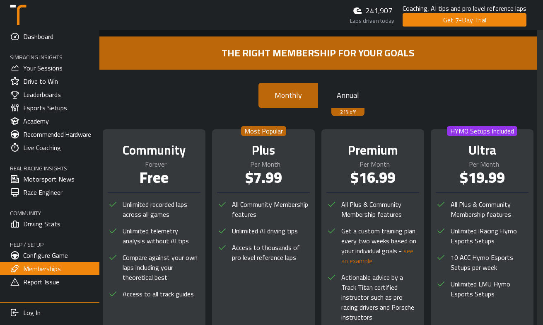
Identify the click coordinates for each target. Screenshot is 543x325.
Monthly (288, 95)
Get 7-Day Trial (464, 20)
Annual (348, 95)
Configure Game (39, 255)
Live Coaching (35, 147)
